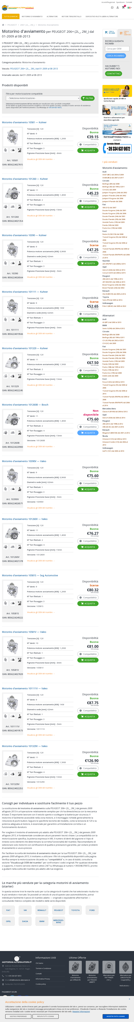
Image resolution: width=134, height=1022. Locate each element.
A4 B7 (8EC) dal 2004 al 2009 (113, 174)
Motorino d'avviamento (32, 16)
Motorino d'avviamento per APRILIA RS (75, 971)
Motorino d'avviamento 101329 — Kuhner (25, 348)
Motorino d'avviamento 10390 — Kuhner (24, 235)
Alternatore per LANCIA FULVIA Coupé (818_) (125, 971)
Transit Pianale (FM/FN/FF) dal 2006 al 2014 (116, 256)
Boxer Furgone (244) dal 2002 (113, 285)
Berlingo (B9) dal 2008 (110, 184)
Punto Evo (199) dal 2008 (112, 228)
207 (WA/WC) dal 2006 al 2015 (113, 282)
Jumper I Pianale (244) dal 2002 (114, 195)
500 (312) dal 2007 (109, 207)
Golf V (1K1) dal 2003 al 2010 (113, 451)
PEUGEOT (12, 24)
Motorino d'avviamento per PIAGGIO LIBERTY (92, 972)
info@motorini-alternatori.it (19, 980)
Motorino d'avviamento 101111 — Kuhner (25, 291)
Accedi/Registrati (108, 2)
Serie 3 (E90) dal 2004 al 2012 (113, 328)
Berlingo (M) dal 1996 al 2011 (113, 186)
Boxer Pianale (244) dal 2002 (113, 288)
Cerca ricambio (115, 55)
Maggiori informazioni (81, 1012)
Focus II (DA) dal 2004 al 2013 (113, 382)
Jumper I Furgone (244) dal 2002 (114, 192)
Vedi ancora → (125, 986)
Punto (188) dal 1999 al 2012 (113, 367)
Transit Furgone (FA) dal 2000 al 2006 (114, 238)
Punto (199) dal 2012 (110, 370)
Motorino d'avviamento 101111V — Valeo (25, 688)
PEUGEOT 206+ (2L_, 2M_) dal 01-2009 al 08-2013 (34, 68)
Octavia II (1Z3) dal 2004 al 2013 (114, 439)
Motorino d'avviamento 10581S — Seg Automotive (30, 575)
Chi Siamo (39, 963)
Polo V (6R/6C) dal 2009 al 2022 (114, 306)
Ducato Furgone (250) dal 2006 (114, 213)
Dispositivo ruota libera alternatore (102, 16)
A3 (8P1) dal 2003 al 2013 (111, 322)
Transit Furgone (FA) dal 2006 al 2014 (114, 244)
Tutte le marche (11, 16)
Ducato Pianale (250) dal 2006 (113, 219)
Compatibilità (88, 144)
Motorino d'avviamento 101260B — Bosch (25, 404)
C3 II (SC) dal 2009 (109, 189)
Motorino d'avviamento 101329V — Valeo (25, 746)
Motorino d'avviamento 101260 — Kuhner (25, 178)
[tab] (110, 33)
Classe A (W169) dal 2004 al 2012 (114, 411)
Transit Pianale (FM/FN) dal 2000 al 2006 (115, 250)
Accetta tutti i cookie (116, 1016)
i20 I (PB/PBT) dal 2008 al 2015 (113, 264)
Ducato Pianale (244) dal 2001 (113, 216)
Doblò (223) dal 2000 (110, 376)
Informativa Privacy (43, 979)
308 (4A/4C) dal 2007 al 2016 (113, 427)
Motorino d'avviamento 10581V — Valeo (24, 631)
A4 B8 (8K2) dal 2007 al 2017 (113, 177)
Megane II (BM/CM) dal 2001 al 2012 (116, 433)
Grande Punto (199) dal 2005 (113, 222)
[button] (129, 8)
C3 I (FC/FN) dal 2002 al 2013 (113, 340)
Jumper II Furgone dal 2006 (112, 198)
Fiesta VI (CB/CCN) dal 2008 (112, 234)
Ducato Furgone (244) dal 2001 (114, 210)
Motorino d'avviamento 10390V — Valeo (24, 461)
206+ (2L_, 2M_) (27, 24)
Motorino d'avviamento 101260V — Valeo (25, 519)
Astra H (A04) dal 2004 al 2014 (113, 270)
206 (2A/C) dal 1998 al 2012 (112, 279)
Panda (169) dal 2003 (110, 225)
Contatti (129, 2)
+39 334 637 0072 (14, 976)
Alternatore (52, 16)
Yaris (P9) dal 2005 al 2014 (112, 300)
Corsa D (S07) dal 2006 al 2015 (113, 273)
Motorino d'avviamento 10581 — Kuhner (24, 122)
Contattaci (113, 73)
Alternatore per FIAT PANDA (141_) (108, 971)
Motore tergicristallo (71, 16)
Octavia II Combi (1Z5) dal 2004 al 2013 (115, 443)
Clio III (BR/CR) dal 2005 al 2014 (114, 294)
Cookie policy (41, 984)
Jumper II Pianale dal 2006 (112, 201)
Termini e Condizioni (43, 968)
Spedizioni (120, 2)
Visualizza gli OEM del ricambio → (41, 159)
